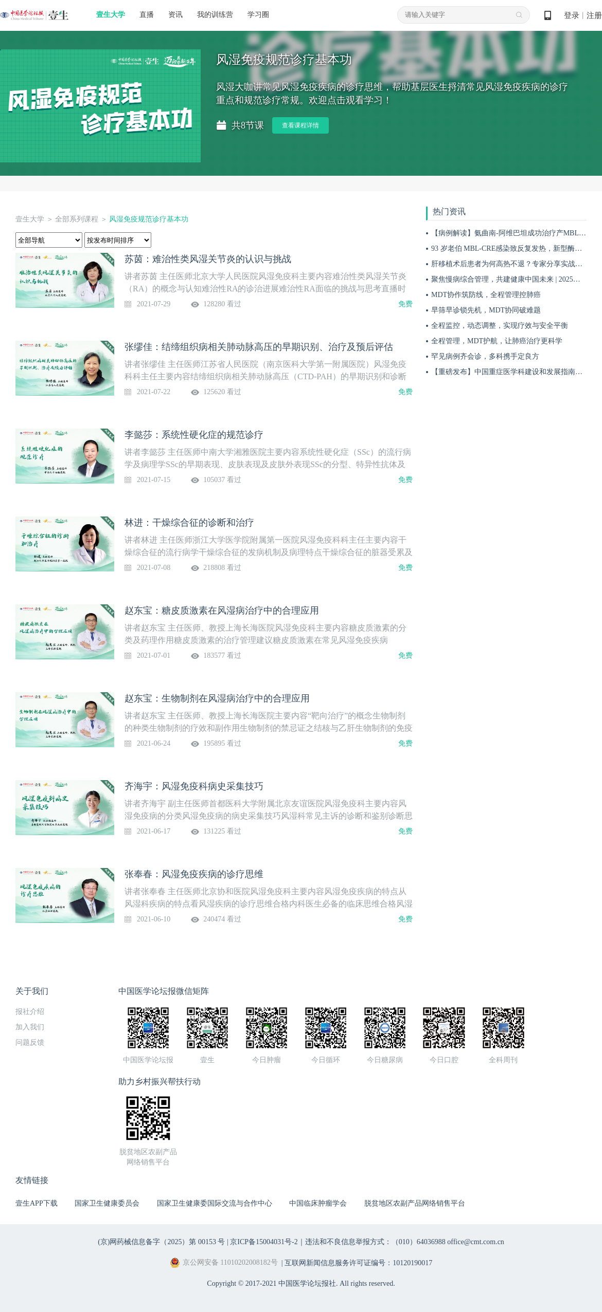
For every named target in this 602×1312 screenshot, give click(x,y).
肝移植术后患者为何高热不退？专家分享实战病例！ (514, 264)
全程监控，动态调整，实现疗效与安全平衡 (499, 325)
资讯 (175, 15)
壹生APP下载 (36, 1203)
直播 (146, 15)
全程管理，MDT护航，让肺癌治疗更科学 (496, 341)
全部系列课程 (76, 219)
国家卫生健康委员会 (107, 1203)
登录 (571, 15)
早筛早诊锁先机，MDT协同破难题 (486, 310)
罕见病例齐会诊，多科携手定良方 (485, 356)
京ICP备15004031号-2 (263, 1242)
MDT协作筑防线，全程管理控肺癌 (486, 295)
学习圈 (258, 15)
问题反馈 (29, 1042)
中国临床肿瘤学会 (318, 1203)
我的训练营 (215, 15)
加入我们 (29, 1027)
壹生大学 (110, 15)
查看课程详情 (300, 125)
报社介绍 (29, 1011)
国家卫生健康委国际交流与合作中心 (214, 1203)
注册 (594, 15)
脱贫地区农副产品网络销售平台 (414, 1203)
